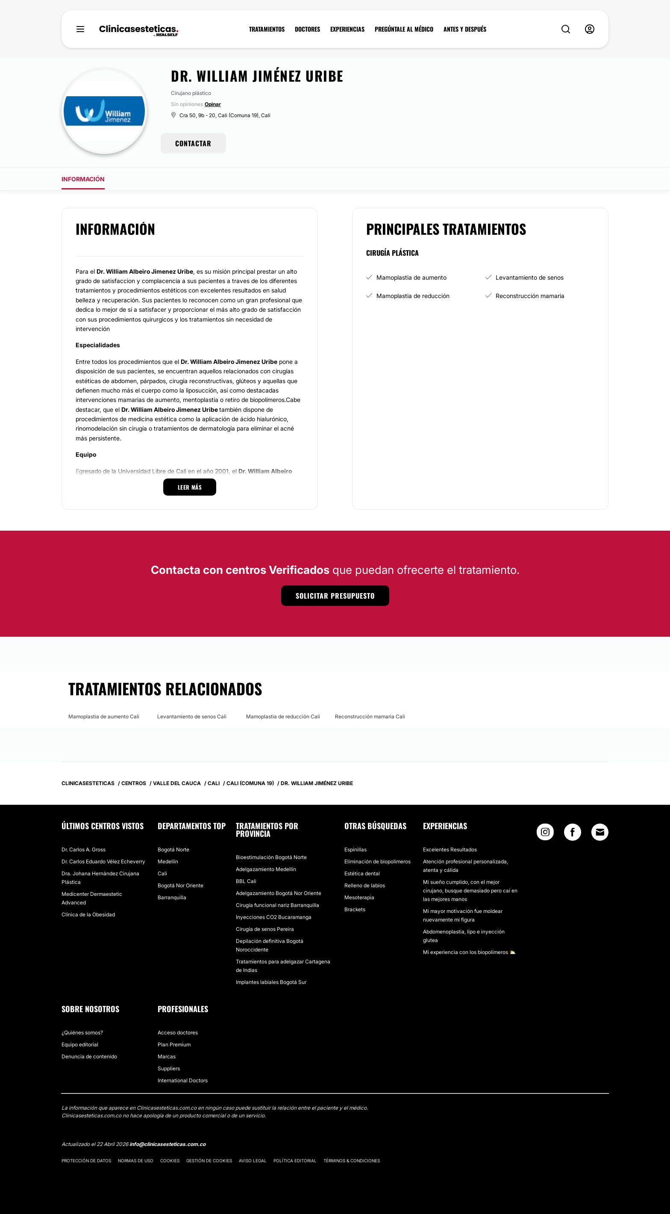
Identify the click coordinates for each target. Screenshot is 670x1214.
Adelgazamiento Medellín (266, 869)
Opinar (213, 104)
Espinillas (355, 849)
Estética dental (362, 873)
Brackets (354, 909)
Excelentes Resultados (450, 849)
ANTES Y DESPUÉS (465, 29)
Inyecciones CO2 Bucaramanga (273, 917)
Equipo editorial (80, 1044)
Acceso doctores (178, 1032)
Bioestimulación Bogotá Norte (271, 857)
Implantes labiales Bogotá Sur (271, 982)
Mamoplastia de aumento (411, 277)
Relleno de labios (364, 885)
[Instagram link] (545, 834)
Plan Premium (174, 1044)
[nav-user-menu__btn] (589, 29)
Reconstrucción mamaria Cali (370, 716)
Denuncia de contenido (89, 1056)
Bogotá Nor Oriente (180, 885)
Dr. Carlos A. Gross (84, 849)
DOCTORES (307, 29)
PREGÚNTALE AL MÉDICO (404, 29)
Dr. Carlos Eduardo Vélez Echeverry (103, 861)
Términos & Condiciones (351, 1160)
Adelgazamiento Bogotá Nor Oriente (278, 893)
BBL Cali (246, 881)
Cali (162, 873)
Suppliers (169, 1068)
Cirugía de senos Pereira (265, 929)
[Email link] (599, 832)
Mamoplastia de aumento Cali (103, 716)
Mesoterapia (359, 897)
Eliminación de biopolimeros (377, 861)
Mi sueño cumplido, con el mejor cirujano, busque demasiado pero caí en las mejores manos (470, 890)
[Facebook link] (572, 834)
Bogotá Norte (173, 849)
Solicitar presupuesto (335, 596)
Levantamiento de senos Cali (191, 716)
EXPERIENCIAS (347, 29)
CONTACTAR (193, 143)
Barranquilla (172, 897)
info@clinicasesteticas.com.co (167, 1144)
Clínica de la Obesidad (88, 914)
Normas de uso (135, 1160)
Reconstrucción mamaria (530, 295)
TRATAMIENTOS (267, 29)
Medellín (168, 861)
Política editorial (295, 1160)
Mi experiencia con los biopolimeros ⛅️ (469, 952)
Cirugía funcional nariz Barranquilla (277, 905)
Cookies (169, 1160)
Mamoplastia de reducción (413, 295)
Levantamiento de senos (530, 277)
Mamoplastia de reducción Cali (283, 716)
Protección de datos (86, 1160)
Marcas (167, 1056)
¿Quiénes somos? (82, 1032)
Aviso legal (253, 1160)
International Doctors (183, 1080)
